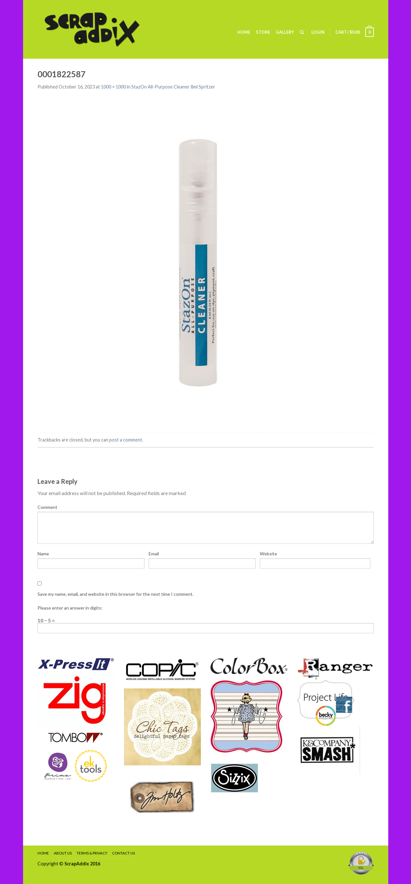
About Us (63, 853)
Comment (47, 507)
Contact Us (123, 853)
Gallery (285, 32)
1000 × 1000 (113, 86)
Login (318, 32)
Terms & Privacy (92, 853)
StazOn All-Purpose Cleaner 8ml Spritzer (173, 86)
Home (243, 32)
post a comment (125, 439)
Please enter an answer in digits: (70, 607)
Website (268, 553)
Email (154, 553)
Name (43, 553)
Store (263, 32)
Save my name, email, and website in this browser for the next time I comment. (115, 594)
